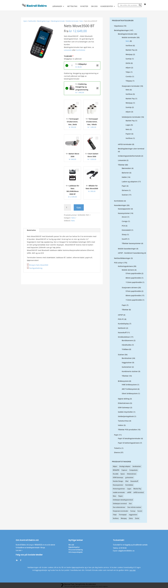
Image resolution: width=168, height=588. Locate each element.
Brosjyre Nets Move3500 (38, 265)
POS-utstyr (118, 263)
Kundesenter (106, 6)
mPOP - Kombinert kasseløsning (131, 253)
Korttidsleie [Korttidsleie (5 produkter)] (129, 485)
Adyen (128, 68)
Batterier (125, 173)
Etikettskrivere (124, 403)
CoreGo (129, 76)
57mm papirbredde (133, 273)
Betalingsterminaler (58, 21)
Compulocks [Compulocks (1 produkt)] (133, 470)
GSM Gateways (124, 407)
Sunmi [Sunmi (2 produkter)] (140, 511)
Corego (125, 221)
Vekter (120, 425)
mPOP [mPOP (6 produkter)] (129, 493)
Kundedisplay (123, 324)
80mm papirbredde (133, 278)
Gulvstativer (126, 367)
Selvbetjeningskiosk (126, 416)
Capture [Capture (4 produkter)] (124, 470)
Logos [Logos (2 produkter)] (129, 489)
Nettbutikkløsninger (122, 258)
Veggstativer (127, 363)
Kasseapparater (124, 209)
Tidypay (129, 81)
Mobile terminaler (72, 21)
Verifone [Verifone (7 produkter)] (116, 518)
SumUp (128, 59)
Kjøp (79, 207)
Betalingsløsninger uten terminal (131, 149)
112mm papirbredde (134, 282)
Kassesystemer (124, 213)
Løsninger (57, 6)
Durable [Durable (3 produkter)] (115, 474)
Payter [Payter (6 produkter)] (120, 496)
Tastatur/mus (123, 421)
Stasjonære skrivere (130, 288)
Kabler (124, 177)
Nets (81, 21)
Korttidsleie (80, 50)
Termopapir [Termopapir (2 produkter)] (123, 515)
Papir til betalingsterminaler (129, 438)
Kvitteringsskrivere (125, 266)
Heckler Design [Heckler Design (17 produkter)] (118, 481)
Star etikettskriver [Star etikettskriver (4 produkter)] (119, 507)
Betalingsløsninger (43, 21)
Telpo (128, 72)
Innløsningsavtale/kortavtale (129, 156)
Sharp (124, 234)
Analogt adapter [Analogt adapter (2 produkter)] (124, 466)
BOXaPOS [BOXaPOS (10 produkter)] (116, 470)
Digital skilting (123, 399)
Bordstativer (127, 358)
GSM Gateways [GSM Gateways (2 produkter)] (118, 478)
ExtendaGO (126, 230)
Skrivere (125, 190)
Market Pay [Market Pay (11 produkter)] (137, 489)
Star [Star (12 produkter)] (130, 504)
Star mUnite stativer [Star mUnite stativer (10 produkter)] (134, 507)
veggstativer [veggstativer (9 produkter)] (133, 515)
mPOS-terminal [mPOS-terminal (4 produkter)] (138, 493)
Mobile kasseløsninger (127, 249)
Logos (128, 125)
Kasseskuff (122, 332)
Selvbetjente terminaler (131, 117)
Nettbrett (122, 328)
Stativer (125, 195)
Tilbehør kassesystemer (131, 243)
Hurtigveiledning (34, 268)
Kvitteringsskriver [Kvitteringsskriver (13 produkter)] (119, 489)
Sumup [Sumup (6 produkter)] (132, 511)
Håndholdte (126, 345)
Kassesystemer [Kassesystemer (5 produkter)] (118, 485)
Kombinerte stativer (130, 371)
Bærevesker (126, 168)
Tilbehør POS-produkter (127, 430)
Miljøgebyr (97, 65)
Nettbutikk (72, 6)
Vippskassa (118, 26)
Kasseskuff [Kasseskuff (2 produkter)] (134, 481)
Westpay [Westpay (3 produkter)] (124, 518)
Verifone (129, 46)
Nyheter (84, 6)
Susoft (124, 239)
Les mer (133, 570)
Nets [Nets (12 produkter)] (114, 496)
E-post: (115, 551)
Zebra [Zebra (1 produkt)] (131, 518)
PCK (123, 226)
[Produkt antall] (67, 207)
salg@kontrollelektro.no (126, 551)
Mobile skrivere (128, 270)
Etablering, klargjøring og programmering (97, 88)
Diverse (117, 452)
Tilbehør (121, 165)
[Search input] (129, 5)
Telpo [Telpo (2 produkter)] (115, 515)
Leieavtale (68, 50)
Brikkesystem (123, 381)
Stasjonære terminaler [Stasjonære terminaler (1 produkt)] (120, 511)
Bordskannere (127, 340)
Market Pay (130, 50)
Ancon (124, 217)
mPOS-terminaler (125, 144)
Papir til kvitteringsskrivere (129, 443)
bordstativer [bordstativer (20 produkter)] (137, 466)
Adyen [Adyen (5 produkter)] (115, 466)
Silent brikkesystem (130, 393)
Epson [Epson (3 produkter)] (123, 474)
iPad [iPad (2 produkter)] (126, 481)
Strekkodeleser (124, 337)
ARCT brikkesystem (129, 389)
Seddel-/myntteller (125, 412)
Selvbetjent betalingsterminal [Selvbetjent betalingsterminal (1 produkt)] (123, 500)
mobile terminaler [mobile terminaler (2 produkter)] (119, 493)
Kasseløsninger (120, 205)
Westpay (129, 54)
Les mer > (19, 550)
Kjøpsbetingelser (74, 547)
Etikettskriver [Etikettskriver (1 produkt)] (131, 474)
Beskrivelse (31, 230)
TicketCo (117, 448)
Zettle (128, 63)
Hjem (25, 21)
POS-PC (121, 319)
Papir (124, 186)
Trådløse (125, 349)
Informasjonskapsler (75, 552)
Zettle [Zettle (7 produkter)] (137, 518)
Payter (128, 134)
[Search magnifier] (140, 5)
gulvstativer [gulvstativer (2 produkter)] (129, 478)
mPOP (120, 315)
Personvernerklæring (75, 550)
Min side (71, 545)
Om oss (94, 6)
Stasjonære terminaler (131, 86)
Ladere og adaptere (129, 182)
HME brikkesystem (129, 385)
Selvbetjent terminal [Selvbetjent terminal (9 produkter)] (120, 504)
